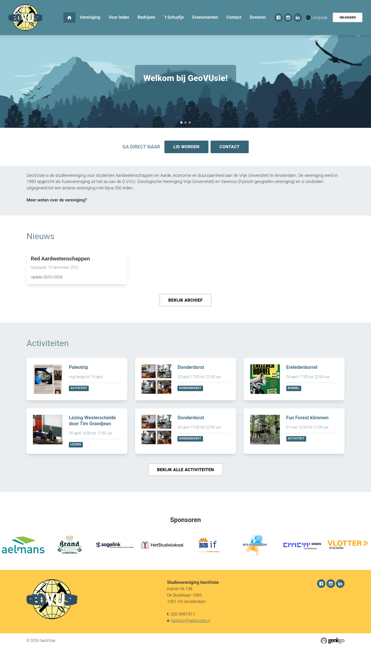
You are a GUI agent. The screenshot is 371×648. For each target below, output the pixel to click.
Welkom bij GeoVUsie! (181, 122)
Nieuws (40, 237)
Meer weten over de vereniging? (56, 200)
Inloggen (348, 17)
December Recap (190, 122)
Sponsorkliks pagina (186, 122)
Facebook (278, 17)
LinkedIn (297, 17)
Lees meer (76, 268)
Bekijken (76, 380)
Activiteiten (47, 344)
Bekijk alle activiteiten (185, 470)
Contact (230, 146)
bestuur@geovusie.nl (190, 620)
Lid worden (186, 146)
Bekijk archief (185, 300)
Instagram (288, 17)
